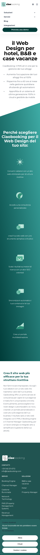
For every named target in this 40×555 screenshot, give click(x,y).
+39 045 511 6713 (8, 469)
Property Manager (30, 492)
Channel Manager (9, 485)
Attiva (20, 538)
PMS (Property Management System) (8, 506)
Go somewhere (8, 531)
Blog (6, 21)
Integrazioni (9, 25)
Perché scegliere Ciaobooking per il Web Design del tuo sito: (20, 139)
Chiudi (20, 544)
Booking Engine (8, 481)
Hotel (24, 488)
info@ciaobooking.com (11, 471)
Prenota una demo (20, 30)
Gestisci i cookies (20, 550)
